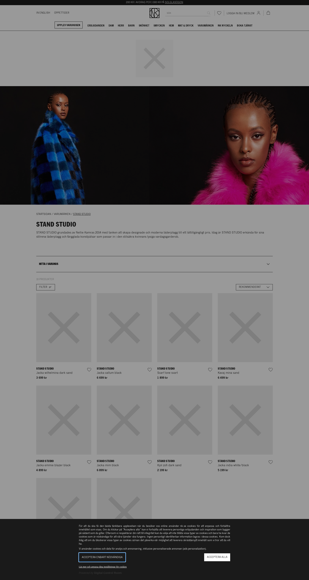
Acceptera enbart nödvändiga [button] (102, 557)
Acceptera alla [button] (217, 557)
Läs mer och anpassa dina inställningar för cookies (103, 566)
